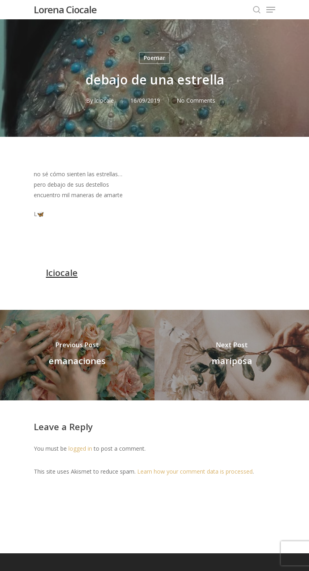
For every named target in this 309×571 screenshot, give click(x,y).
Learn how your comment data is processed (195, 471)
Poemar (154, 58)
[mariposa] (231, 355)
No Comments (196, 100)
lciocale (104, 100)
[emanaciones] (77, 355)
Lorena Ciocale (65, 9)
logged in (80, 448)
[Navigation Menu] (270, 10)
